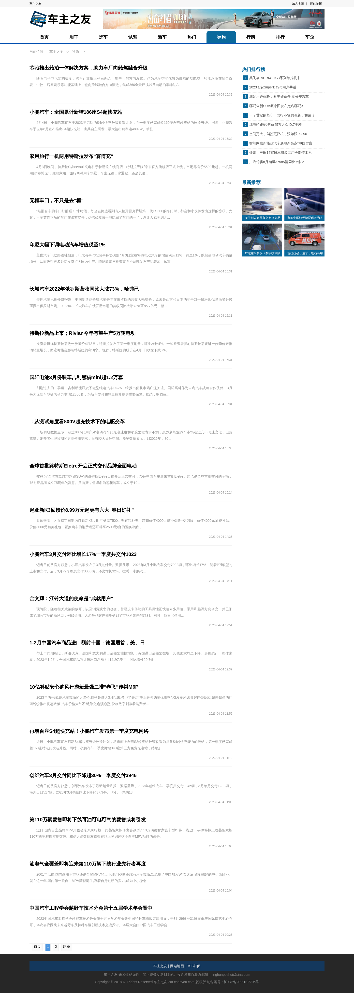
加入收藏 (298, 3)
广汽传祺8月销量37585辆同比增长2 (276, 162)
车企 (309, 37)
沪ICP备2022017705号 (241, 982)
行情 (250, 37)
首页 (44, 37)
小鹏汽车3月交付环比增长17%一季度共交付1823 (83, 554)
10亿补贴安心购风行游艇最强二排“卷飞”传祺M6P (84, 687)
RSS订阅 (194, 966)
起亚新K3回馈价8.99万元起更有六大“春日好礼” (82, 510)
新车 (162, 37)
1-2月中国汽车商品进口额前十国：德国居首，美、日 (87, 642)
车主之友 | (161, 966)
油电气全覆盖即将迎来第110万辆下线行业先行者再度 (88, 863)
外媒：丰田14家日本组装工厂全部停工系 (280, 153)
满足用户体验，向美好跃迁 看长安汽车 (279, 97)
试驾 (132, 37)
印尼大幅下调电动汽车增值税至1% (67, 244)
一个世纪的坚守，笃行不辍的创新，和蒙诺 (282, 115)
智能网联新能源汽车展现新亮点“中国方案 (280, 143)
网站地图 (316, 3)
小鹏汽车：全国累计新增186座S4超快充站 (76, 112)
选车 (103, 37)
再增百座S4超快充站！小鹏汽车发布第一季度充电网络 (89, 731)
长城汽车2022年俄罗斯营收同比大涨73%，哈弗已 (84, 289)
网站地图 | (178, 966)
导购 (221, 37)
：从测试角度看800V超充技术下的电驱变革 (77, 421)
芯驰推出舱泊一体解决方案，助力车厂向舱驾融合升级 (89, 68)
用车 (73, 37)
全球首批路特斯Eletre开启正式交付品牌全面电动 (83, 465)
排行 (280, 37)
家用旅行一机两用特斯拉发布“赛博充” (71, 156)
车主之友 (35, 3)
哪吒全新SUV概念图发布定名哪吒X (276, 106)
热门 (191, 37)
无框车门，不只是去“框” (57, 200)
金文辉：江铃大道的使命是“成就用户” (71, 598)
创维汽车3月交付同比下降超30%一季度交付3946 (83, 775)
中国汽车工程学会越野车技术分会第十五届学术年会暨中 (91, 908)
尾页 (66, 946)
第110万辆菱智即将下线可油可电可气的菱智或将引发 (88, 819)
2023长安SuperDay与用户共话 (272, 87)
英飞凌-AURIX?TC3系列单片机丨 (274, 78)
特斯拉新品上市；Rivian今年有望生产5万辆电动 (82, 333)
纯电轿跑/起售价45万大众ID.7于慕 (275, 125)
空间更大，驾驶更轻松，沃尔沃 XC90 (278, 134)
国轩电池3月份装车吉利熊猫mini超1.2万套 (76, 377)
